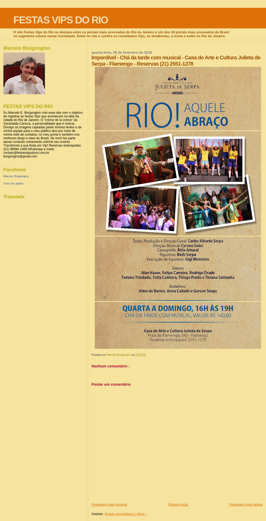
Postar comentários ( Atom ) (126, 514)
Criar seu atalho (13, 183)
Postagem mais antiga (246, 504)
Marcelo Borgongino (16, 176)
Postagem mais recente (109, 504)
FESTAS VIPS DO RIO (60, 20)
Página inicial (178, 504)
